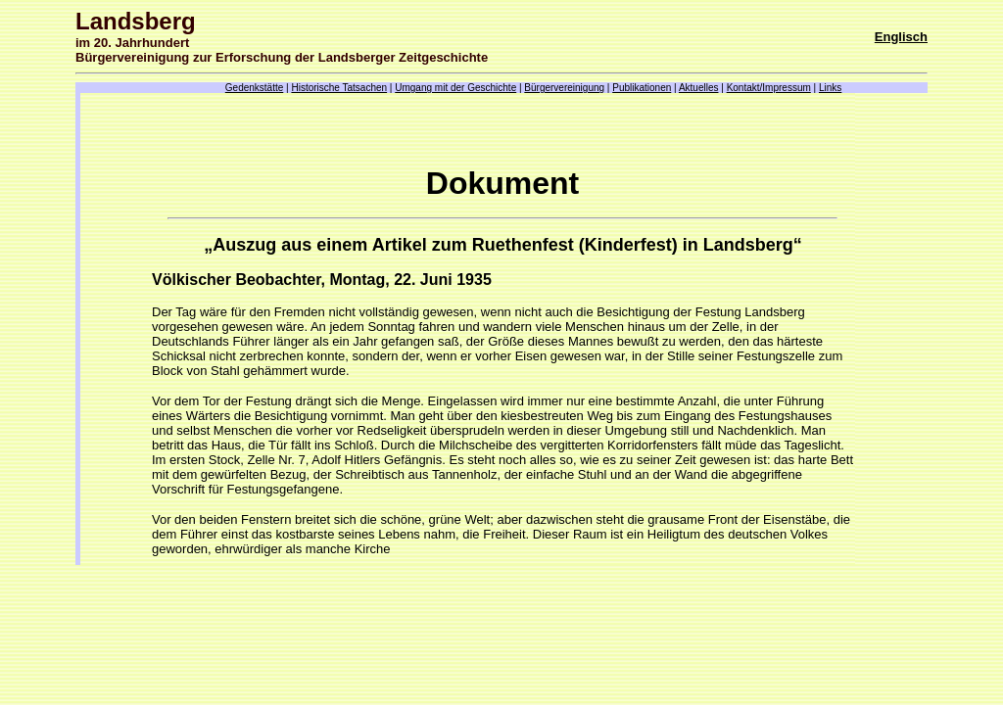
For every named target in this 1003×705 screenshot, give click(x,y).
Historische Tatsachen (339, 87)
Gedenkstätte (254, 87)
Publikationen (641, 87)
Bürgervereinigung (564, 87)
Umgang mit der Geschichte (455, 87)
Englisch (901, 36)
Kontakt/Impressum (769, 87)
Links (830, 87)
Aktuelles (699, 87)
